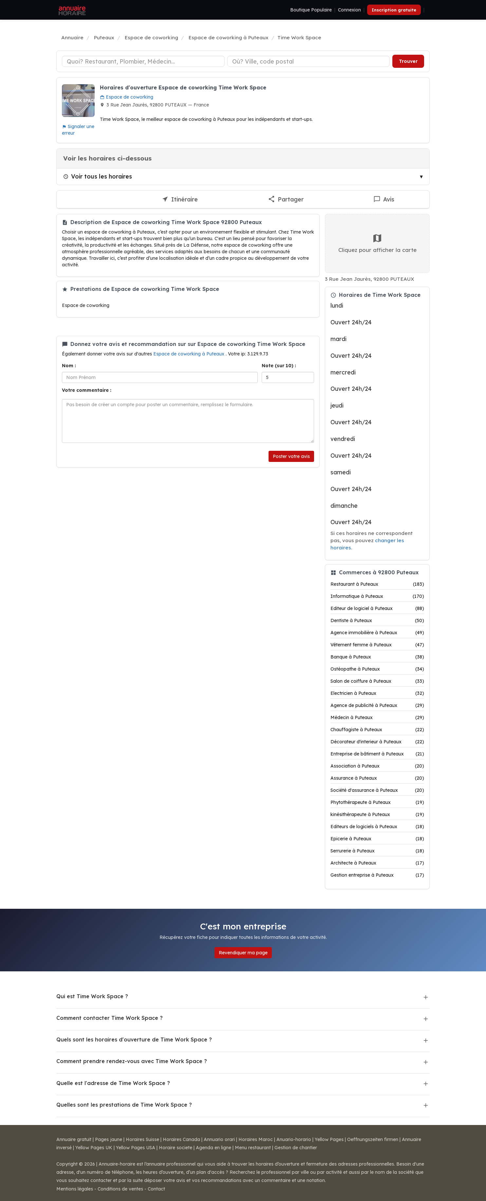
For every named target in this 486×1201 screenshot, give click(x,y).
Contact (156, 1189)
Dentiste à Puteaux (377, 620)
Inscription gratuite (394, 9)
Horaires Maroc (255, 1139)
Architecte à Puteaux (377, 863)
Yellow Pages (329, 1139)
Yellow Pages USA (135, 1148)
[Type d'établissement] (143, 61)
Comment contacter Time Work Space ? (109, 1018)
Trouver (408, 61)
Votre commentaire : (86, 390)
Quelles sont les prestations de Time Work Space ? (124, 1104)
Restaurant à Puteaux (377, 584)
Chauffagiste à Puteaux (377, 729)
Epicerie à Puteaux (377, 838)
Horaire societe (175, 1148)
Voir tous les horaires (97, 176)
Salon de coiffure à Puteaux (377, 681)
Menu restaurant (253, 1148)
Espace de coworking (126, 97)
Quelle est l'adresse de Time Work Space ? (113, 1083)
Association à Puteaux (377, 766)
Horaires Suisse (142, 1139)
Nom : (69, 366)
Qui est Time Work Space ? (92, 996)
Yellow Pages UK (93, 1148)
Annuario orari (219, 1139)
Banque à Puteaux (377, 657)
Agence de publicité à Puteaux (377, 705)
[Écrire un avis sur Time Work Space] (384, 199)
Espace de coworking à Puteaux (189, 354)
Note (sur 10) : (279, 366)
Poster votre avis (291, 456)
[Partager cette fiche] (286, 199)
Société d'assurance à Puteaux (377, 790)
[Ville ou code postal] (308, 61)
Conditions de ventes (120, 1189)
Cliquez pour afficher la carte (377, 243)
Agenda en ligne (213, 1148)
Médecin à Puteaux (377, 717)
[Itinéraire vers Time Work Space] (180, 199)
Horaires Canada (181, 1139)
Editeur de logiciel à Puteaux (377, 608)
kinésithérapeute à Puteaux (377, 814)
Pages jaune (108, 1139)
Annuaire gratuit (73, 1139)
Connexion (349, 10)
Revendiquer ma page (243, 953)
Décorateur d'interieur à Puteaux (377, 741)
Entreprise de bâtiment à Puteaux (377, 754)
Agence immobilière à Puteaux (377, 632)
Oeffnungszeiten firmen (372, 1139)
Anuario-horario (293, 1139)
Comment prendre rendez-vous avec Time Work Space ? (131, 1061)
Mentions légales (74, 1189)
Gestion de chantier (295, 1148)
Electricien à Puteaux (377, 693)
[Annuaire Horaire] (71, 10)
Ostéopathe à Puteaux (377, 669)
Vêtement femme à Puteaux (377, 644)
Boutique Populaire (311, 10)
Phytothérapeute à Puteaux (377, 802)
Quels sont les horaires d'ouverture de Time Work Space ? (134, 1039)
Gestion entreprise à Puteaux (377, 875)
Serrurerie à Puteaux (377, 851)
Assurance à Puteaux (377, 778)
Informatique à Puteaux (377, 596)
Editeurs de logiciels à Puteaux (377, 826)
